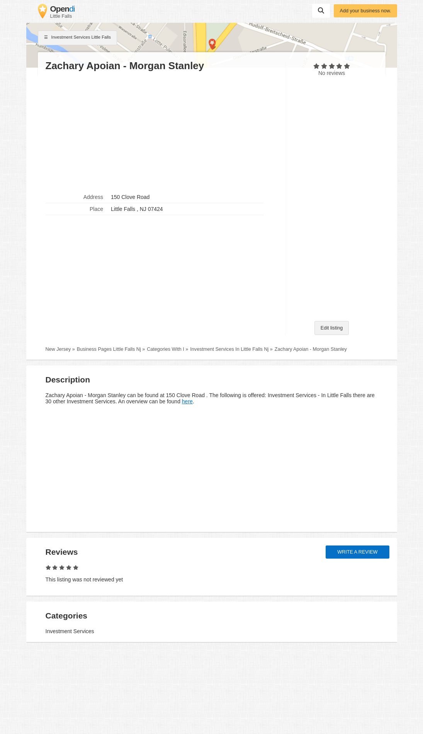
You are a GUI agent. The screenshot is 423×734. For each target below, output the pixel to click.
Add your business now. (365, 11)
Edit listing (332, 328)
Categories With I (165, 349)
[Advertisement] (161, 132)
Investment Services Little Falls (77, 38)
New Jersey (58, 349)
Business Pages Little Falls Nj (109, 349)
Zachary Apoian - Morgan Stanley (311, 349)
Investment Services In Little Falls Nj (229, 349)
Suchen (321, 10)
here (187, 401)
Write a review (357, 552)
